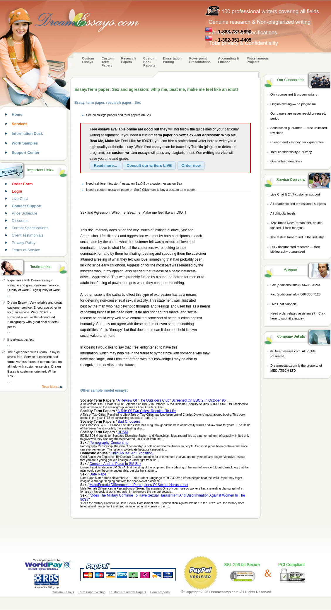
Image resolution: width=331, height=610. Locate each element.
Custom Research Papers (127, 592)
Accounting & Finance (228, 60)
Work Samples (25, 143)
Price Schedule (24, 213)
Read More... (51, 386)
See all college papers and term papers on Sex (118, 115)
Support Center (26, 152)
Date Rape (97, 474)
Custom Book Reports (149, 62)
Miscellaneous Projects (258, 60)
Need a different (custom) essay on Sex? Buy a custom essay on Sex (134, 183)
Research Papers (128, 60)
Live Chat (20, 198)
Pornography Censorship (108, 443)
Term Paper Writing (91, 592)
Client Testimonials (27, 235)
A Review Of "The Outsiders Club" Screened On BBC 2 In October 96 (171, 400)
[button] (105, 166)
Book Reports (160, 592)
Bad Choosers (129, 421)
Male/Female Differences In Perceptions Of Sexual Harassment (138, 485)
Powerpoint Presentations (200, 60)
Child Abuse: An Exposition (132, 453)
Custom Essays (88, 60)
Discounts (20, 220)
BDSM (123, 432)
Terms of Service (26, 250)
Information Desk (27, 133)
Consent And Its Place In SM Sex (115, 464)
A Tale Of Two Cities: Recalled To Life (146, 411)
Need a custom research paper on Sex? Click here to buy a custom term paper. (141, 189)
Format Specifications (30, 228)
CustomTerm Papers (108, 62)
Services (20, 124)
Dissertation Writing (172, 60)
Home (17, 114)
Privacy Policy (23, 242)
